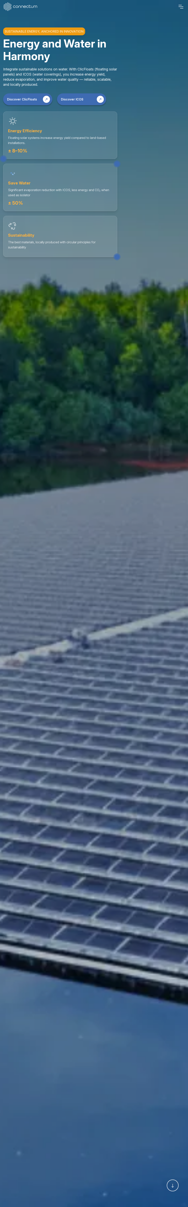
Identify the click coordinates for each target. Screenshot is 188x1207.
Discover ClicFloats (28, 99)
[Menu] (181, 7)
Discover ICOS (82, 99)
